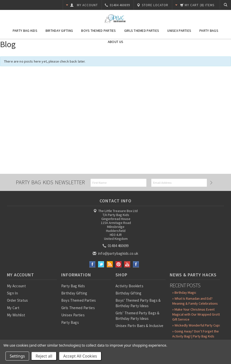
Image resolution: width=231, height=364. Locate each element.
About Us (115, 41)
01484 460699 (116, 245)
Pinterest (119, 264)
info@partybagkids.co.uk (115, 253)
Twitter (101, 264)
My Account (16, 286)
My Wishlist (16, 315)
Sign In (12, 293)
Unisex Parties (179, 30)
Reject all (44, 356)
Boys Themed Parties (98, 30)
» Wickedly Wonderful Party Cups (196, 325)
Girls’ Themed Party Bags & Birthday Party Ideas (138, 316)
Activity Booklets (129, 286)
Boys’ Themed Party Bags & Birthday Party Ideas (138, 303)
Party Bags (208, 30)
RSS (110, 264)
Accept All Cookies (80, 356)
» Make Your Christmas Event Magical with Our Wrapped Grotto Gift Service (197, 314)
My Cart (13, 307)
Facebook (92, 264)
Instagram (136, 264)
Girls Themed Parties (141, 30)
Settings (17, 356)
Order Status (17, 300)
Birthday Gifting (59, 30)
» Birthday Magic (184, 292)
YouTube (127, 264)
